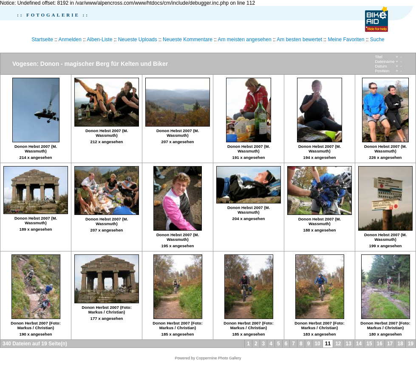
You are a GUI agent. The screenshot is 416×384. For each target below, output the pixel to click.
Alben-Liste (99, 39)
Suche (377, 39)
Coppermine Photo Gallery (218, 358)
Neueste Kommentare (187, 39)
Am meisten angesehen (245, 39)
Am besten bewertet (299, 39)
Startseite (42, 39)
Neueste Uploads (137, 39)
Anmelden (70, 39)
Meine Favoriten (346, 39)
